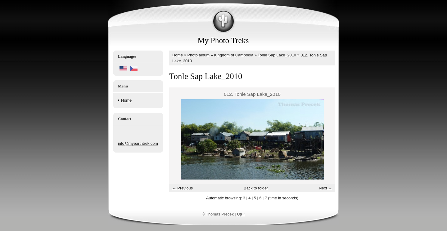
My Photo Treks (223, 40)
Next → (325, 188)
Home (126, 100)
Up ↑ (241, 214)
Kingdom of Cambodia (233, 55)
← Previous (182, 188)
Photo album (198, 55)
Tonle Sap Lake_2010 (277, 55)
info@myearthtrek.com (138, 143)
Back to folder (256, 188)
